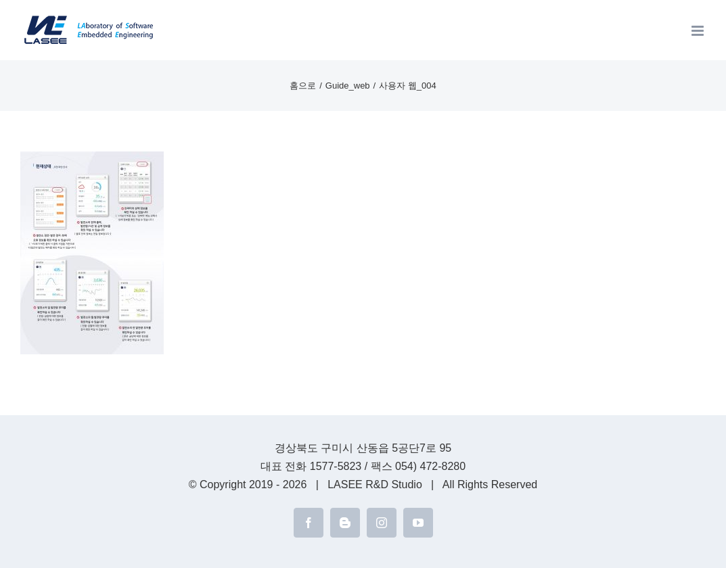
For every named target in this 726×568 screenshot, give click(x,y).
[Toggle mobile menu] (698, 31)
